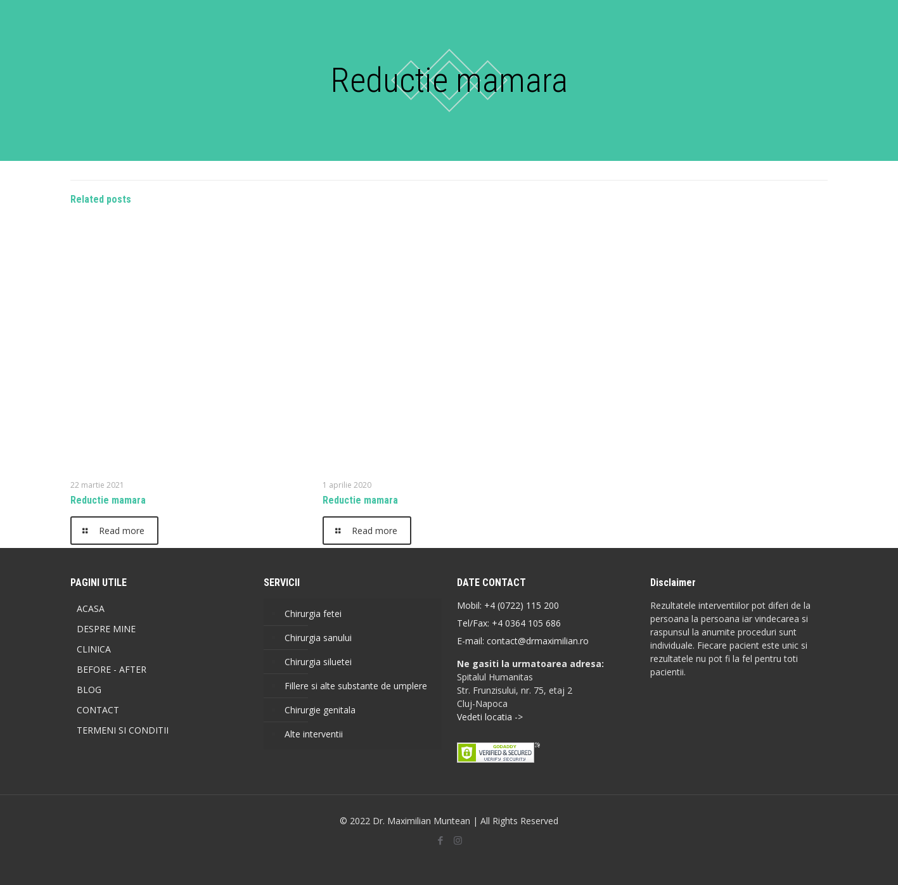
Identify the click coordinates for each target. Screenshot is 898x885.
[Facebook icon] (440, 840)
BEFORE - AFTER (111, 669)
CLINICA (94, 649)
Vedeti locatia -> (490, 717)
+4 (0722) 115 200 (521, 605)
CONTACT (98, 710)
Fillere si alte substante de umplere (356, 686)
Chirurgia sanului (318, 638)
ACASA (91, 608)
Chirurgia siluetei (318, 662)
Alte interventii (314, 734)
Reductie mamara (108, 500)
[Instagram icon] (458, 840)
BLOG (89, 690)
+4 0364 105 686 (525, 623)
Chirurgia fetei (313, 614)
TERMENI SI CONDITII (123, 730)
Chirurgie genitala (320, 710)
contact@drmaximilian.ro (538, 641)
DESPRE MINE (106, 629)
